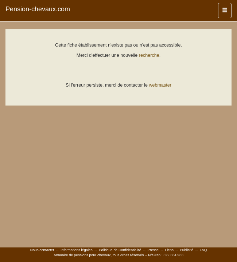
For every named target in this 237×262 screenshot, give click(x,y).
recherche (149, 55)
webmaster (160, 85)
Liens (169, 250)
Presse (153, 250)
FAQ (203, 250)
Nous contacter (42, 250)
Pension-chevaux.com (37, 9)
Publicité (186, 250)
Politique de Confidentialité (120, 250)
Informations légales (77, 250)
